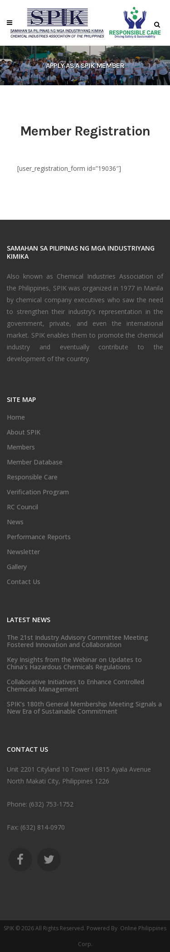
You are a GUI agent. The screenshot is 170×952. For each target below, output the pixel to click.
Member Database (35, 462)
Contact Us (23, 581)
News (15, 522)
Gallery (17, 566)
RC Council (22, 507)
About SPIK (23, 432)
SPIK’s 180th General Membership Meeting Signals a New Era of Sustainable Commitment (84, 708)
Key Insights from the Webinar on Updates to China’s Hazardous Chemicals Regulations (74, 663)
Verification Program (38, 492)
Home (16, 417)
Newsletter (23, 552)
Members (21, 447)
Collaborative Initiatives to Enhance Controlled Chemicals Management (75, 685)
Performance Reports (39, 537)
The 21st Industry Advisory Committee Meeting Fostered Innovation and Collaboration (77, 641)
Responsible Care (32, 477)
